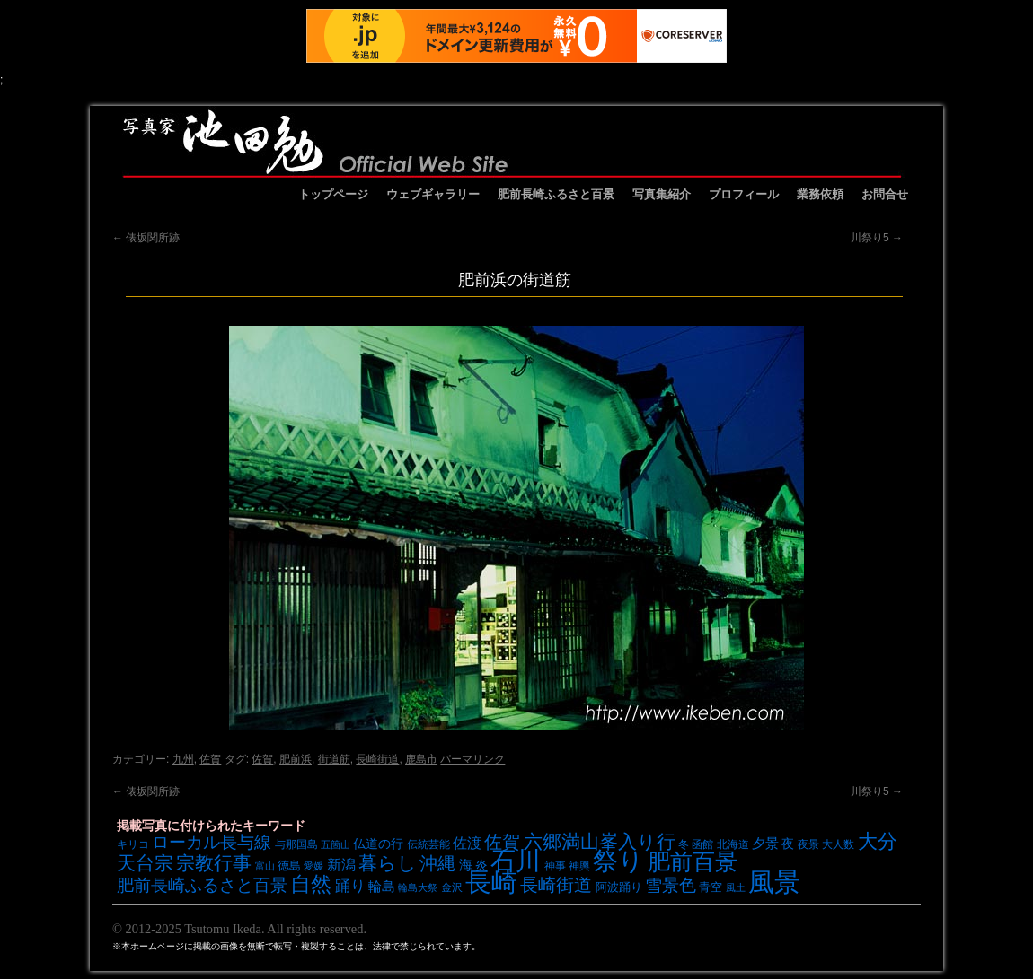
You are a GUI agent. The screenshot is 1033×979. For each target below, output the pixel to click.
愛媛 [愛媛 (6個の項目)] (313, 866)
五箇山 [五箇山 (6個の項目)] (335, 844)
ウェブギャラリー (433, 194)
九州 (183, 759)
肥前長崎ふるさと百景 (556, 194)
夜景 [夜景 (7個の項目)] (808, 844)
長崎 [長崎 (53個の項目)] (491, 881)
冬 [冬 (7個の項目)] (683, 844)
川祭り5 (877, 238)
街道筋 (334, 759)
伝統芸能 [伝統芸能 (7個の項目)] (428, 844)
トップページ (333, 194)
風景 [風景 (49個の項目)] (774, 882)
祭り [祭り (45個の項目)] (618, 861)
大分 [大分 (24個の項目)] (877, 841)
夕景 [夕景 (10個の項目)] (765, 843)
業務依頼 (820, 194)
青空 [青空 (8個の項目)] (710, 887)
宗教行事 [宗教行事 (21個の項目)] (214, 862)
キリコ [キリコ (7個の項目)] (133, 844)
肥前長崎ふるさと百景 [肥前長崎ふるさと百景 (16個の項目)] (202, 885)
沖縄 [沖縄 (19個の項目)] (437, 863)
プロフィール (744, 194)
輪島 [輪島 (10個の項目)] (381, 886)
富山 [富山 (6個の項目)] (265, 866)
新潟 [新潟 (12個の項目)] (341, 864)
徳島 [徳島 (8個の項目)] (289, 865)
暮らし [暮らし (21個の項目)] (387, 862)
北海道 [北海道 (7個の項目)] (733, 844)
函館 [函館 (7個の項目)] (702, 844)
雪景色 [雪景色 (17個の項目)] (670, 885)
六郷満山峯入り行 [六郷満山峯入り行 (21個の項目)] (599, 841)
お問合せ (884, 194)
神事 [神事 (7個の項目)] (555, 865)
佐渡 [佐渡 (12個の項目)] (467, 843)
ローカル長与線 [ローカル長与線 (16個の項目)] (211, 842)
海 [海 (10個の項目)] (465, 865)
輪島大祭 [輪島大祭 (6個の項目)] (417, 887)
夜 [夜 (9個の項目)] (787, 843)
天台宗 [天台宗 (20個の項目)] (145, 862)
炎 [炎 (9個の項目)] (481, 865)
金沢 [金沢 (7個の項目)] (452, 887)
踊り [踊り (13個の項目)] (350, 886)
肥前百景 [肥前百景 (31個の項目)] (692, 862)
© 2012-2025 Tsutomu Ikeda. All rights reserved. (239, 929)
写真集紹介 (661, 194)
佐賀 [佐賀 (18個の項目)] (502, 842)
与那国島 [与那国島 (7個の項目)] (296, 844)
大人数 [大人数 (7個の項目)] (838, 844)
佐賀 (210, 759)
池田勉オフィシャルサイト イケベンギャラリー (512, 142)
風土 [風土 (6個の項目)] (736, 887)
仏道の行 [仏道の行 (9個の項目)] (378, 843)
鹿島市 (421, 759)
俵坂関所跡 (146, 238)
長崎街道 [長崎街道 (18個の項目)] (556, 885)
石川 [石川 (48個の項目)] (515, 860)
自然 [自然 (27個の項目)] (310, 884)
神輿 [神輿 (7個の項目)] (579, 865)
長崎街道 (377, 759)
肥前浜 (295, 759)
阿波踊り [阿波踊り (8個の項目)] (619, 887)
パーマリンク (472, 759)
